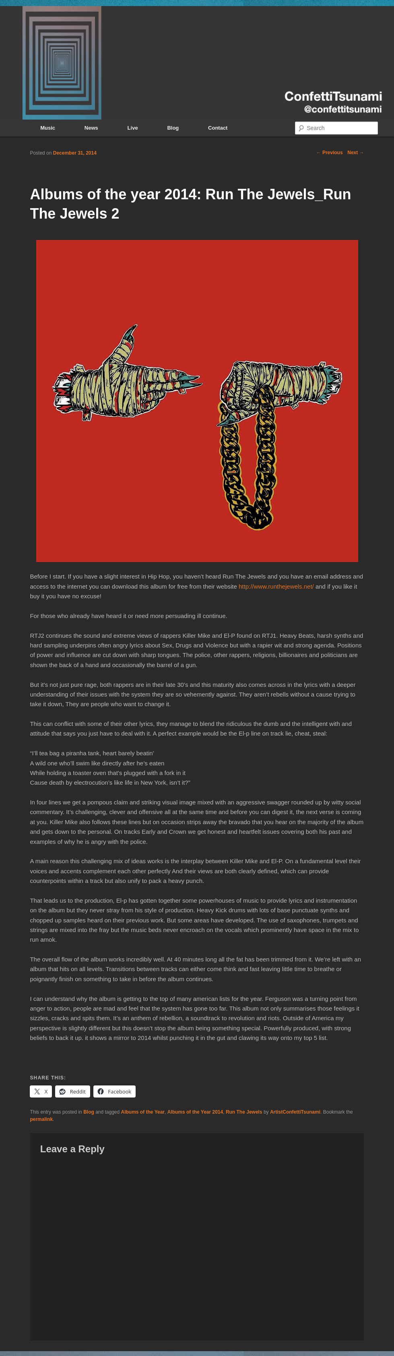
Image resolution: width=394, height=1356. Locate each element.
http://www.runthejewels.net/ (276, 586)
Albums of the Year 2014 (195, 1112)
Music (47, 128)
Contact (217, 128)
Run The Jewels (244, 1112)
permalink (41, 1119)
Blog (173, 128)
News (91, 128)
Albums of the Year (143, 1112)
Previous (329, 152)
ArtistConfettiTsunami (295, 1112)
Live (133, 128)
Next (355, 152)
